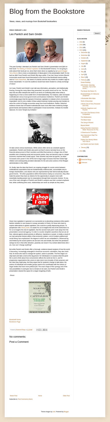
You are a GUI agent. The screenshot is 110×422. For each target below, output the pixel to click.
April (82, 74)
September (84, 61)
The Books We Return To (88, 91)
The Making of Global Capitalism (27, 69)
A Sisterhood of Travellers (89, 132)
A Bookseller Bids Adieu (88, 98)
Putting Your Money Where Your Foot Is (89, 140)
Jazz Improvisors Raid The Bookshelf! (89, 136)
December (84, 52)
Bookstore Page (14, 322)
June (82, 69)
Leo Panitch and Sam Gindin (90, 144)
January (83, 147)
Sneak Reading (85, 82)
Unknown (84, 162)
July (82, 66)
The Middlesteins (86, 117)
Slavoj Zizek (25, 227)
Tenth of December (87, 101)
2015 (81, 44)
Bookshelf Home (15, 319)
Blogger (66, 412)
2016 (81, 42)
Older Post (66, 396)
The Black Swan (86, 120)
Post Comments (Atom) (25, 399)
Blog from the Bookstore (47, 11)
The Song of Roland (87, 122)
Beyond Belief (85, 125)
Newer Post (13, 396)
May (82, 72)
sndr (54, 412)
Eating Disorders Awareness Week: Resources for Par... (90, 129)
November (84, 55)
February (84, 80)
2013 (81, 50)
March (83, 77)
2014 (81, 47)
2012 (81, 151)
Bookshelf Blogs (86, 159)
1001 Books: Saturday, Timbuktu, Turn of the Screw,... (88, 86)
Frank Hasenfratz (20, 79)
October (83, 58)
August (83, 63)
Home (40, 396)
